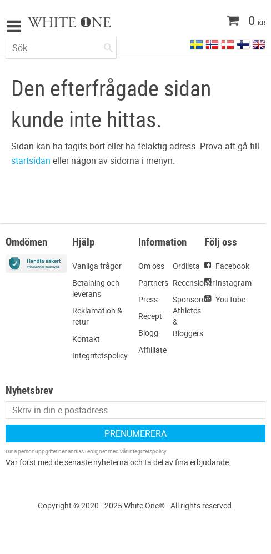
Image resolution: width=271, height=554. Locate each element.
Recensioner (194, 282)
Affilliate (152, 350)
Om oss (151, 266)
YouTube (230, 299)
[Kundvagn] (223, 21)
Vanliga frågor (97, 266)
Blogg (148, 332)
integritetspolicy (147, 451)
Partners (153, 282)
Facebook (232, 266)
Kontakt (86, 338)
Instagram (233, 282)
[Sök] (108, 45)
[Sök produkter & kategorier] (61, 48)
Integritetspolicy (100, 355)
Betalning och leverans (95, 288)
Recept (150, 316)
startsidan (31, 160)
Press (148, 299)
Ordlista (186, 266)
